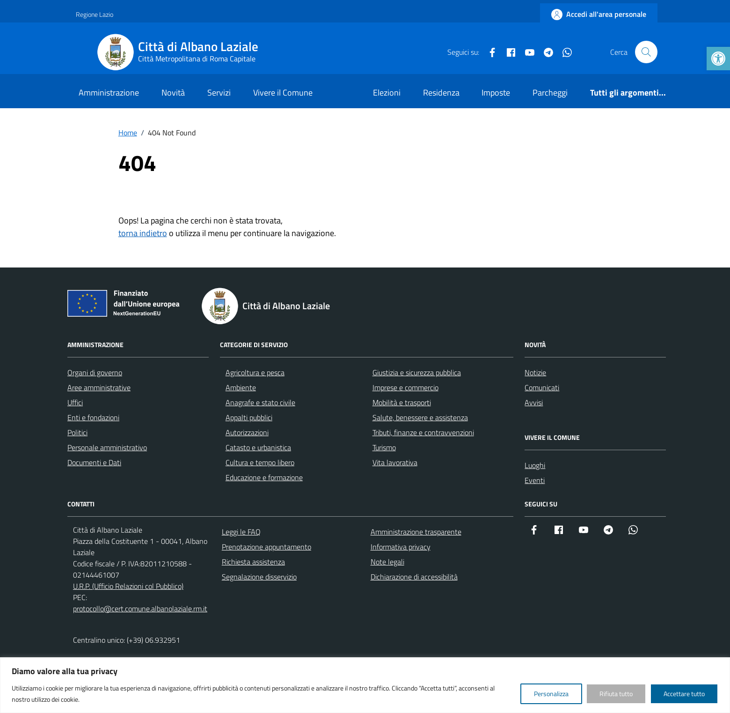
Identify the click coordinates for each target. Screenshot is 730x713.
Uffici (75, 402)
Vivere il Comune (283, 92)
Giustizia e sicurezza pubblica (416, 372)
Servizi (219, 92)
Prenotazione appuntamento (266, 546)
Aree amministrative (99, 387)
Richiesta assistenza (253, 561)
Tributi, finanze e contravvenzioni (423, 432)
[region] (365, 685)
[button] (718, 58)
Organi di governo (94, 372)
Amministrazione (109, 92)
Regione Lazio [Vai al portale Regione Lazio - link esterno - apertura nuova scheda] (94, 14)
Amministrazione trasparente (416, 531)
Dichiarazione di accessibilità (414, 576)
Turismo (384, 447)
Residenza (441, 92)
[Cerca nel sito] (646, 52)
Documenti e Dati (94, 462)
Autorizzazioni (247, 432)
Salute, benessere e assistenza (420, 417)
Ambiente (241, 387)
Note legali (387, 561)
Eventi (535, 480)
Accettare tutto (684, 693)
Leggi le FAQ (241, 531)
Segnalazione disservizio (259, 576)
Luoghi (535, 465)
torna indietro (142, 233)
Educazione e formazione (264, 477)
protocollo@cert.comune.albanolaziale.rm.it (140, 608)
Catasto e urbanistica (258, 447)
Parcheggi (550, 92)
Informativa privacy (401, 546)
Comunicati (542, 387)
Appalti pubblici (249, 417)
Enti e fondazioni (93, 417)
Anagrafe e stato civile (260, 402)
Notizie (535, 372)
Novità (173, 92)
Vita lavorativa (394, 462)
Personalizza (551, 693)
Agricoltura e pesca (255, 372)
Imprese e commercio (405, 387)
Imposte (496, 92)
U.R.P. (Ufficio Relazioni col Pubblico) (128, 586)
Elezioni (387, 92)
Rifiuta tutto (616, 693)
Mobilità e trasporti (401, 402)
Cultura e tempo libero (260, 462)
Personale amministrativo (107, 447)
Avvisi (534, 402)
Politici (77, 432)
